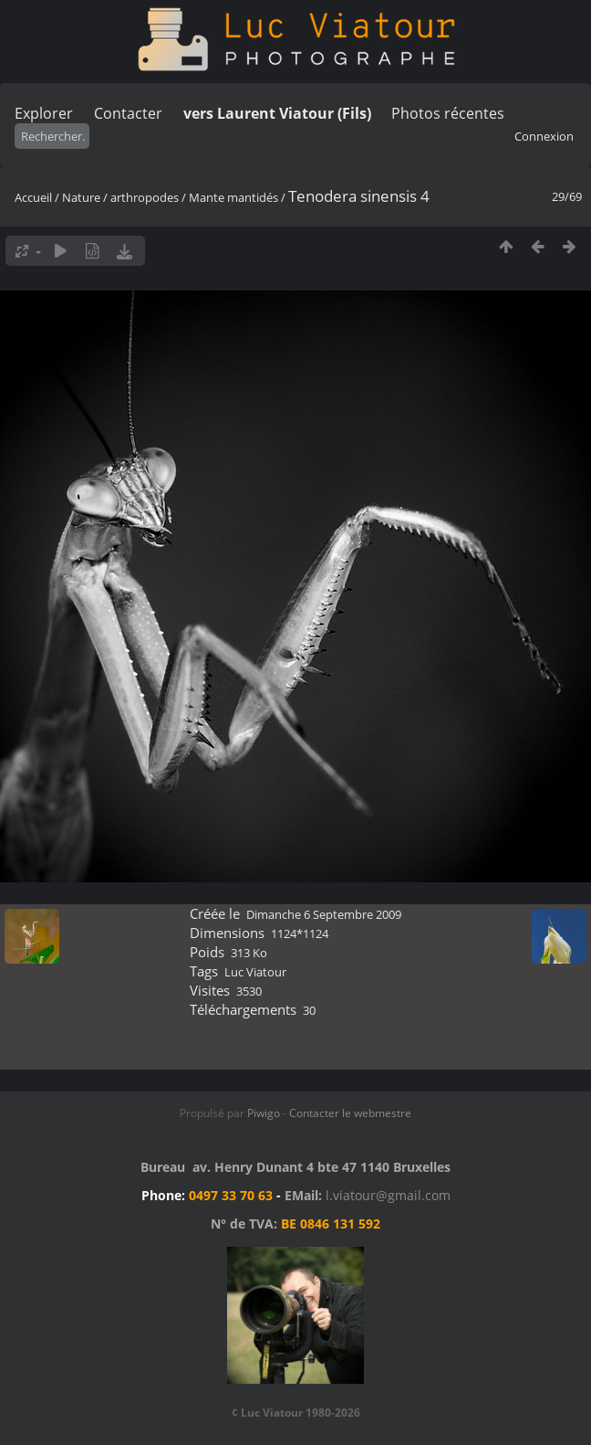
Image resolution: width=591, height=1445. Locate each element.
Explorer (44, 113)
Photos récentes (447, 113)
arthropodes (144, 197)
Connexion (544, 136)
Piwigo (263, 1113)
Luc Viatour (255, 972)
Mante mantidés (233, 197)
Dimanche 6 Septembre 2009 (323, 914)
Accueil (33, 197)
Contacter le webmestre (350, 1113)
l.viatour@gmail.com (388, 1195)
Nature (81, 197)
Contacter (128, 113)
